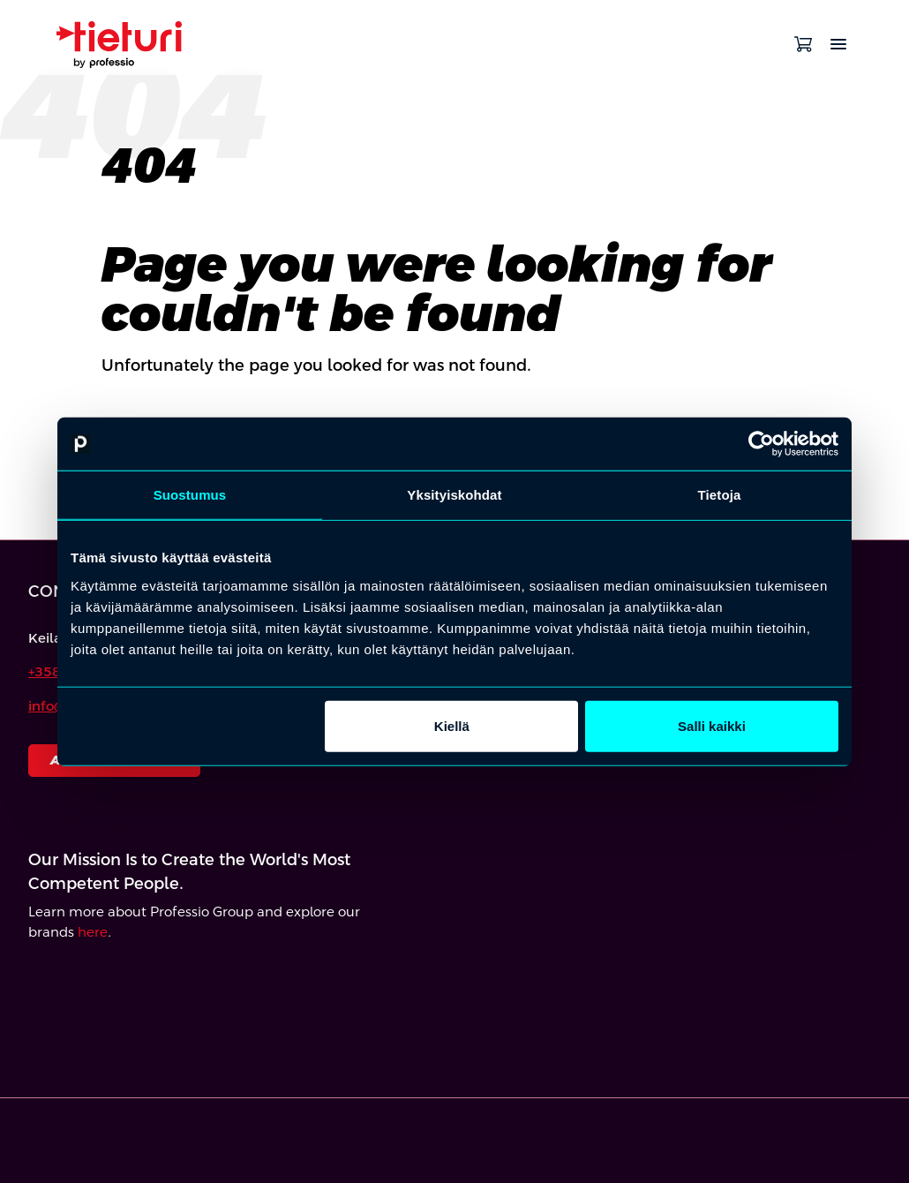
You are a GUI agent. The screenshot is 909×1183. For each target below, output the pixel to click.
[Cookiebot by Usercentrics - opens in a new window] (761, 444)
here (93, 931)
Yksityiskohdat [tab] (454, 494)
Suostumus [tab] (190, 494)
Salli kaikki (712, 725)
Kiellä (452, 725)
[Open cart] (803, 44)
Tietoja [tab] (719, 494)
